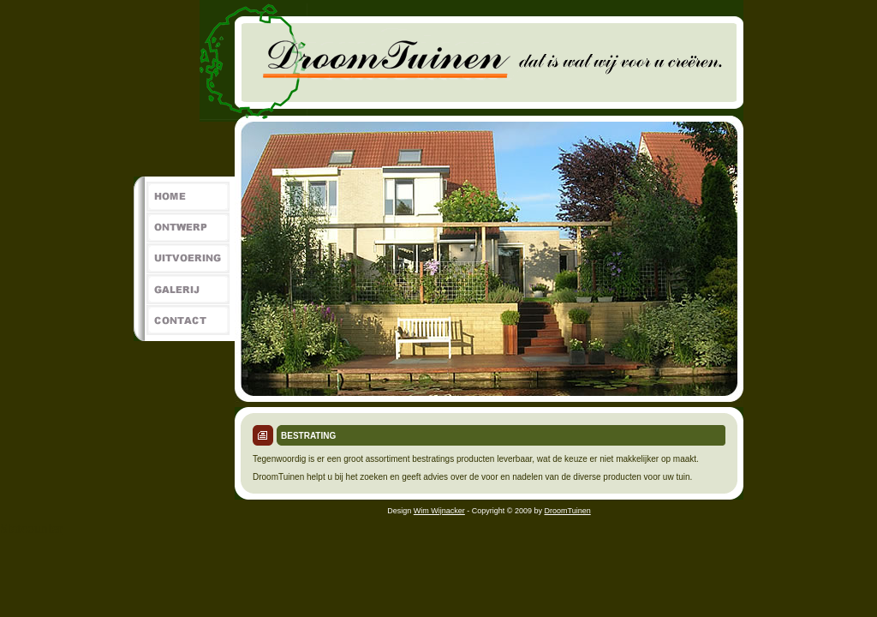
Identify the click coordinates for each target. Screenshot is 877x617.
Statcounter (31, 528)
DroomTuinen (568, 510)
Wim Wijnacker (439, 510)
